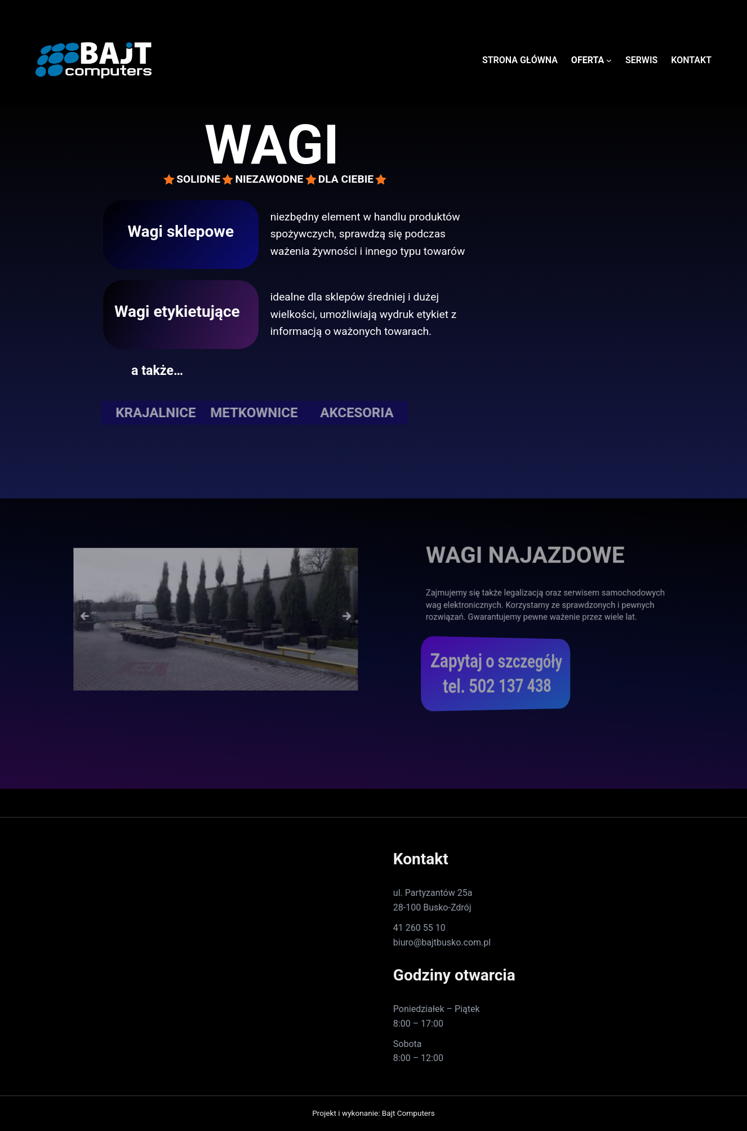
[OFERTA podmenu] (609, 60)
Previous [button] (112, 612)
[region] (215, 614)
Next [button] (319, 612)
